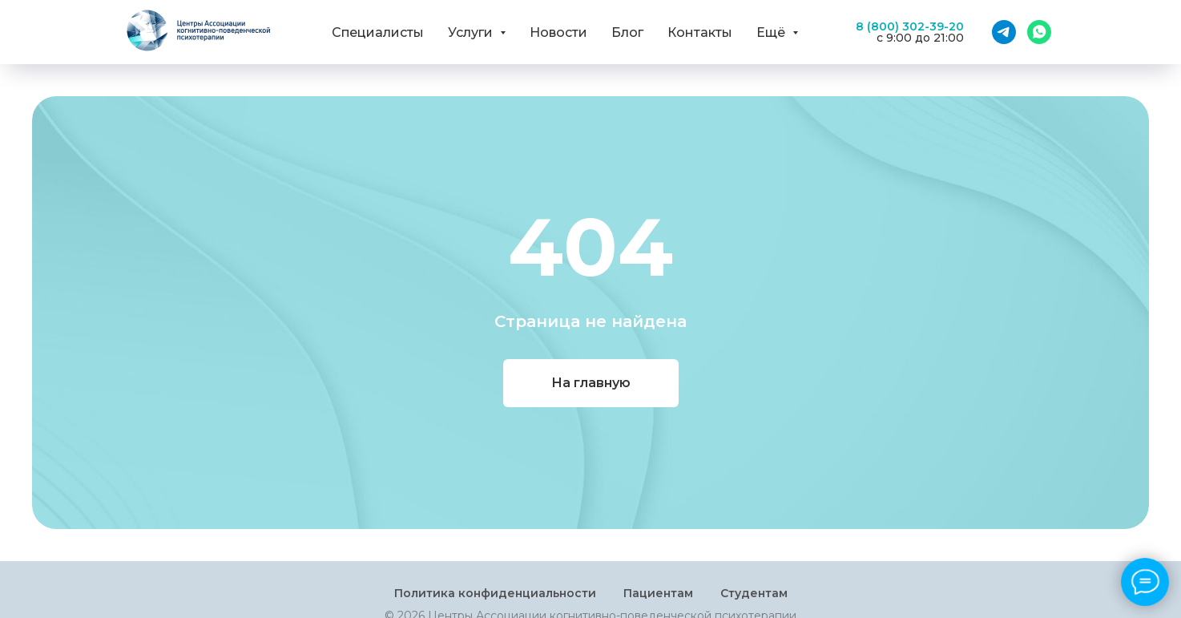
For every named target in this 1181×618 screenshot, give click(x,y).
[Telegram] (1004, 32)
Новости (558, 32)
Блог (627, 32)
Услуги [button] (472, 32)
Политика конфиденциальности (495, 593)
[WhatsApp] (1039, 32)
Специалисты (378, 32)
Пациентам (658, 593)
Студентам (754, 593)
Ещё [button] (772, 32)
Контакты (699, 32)
